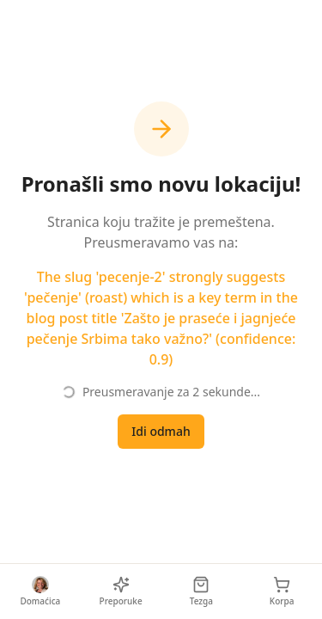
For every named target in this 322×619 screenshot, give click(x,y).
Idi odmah (160, 431)
